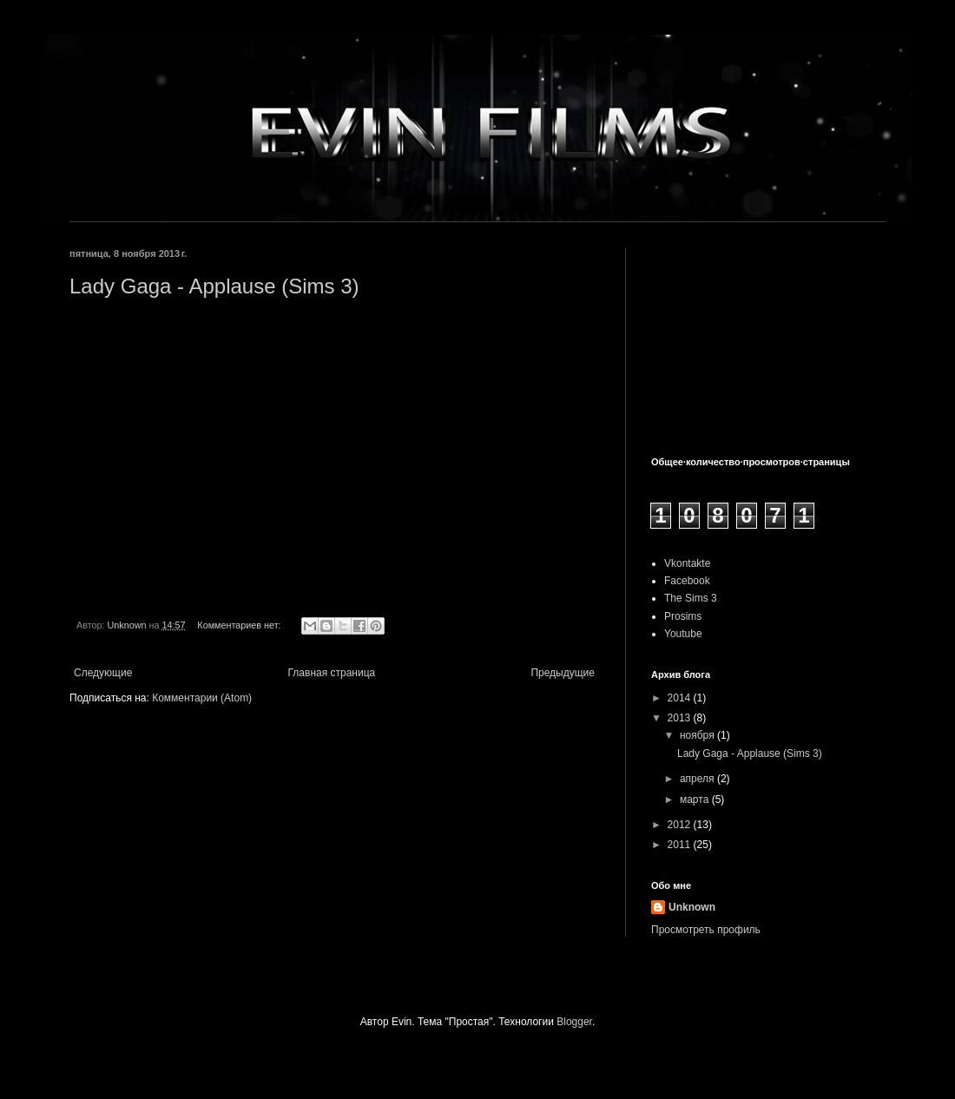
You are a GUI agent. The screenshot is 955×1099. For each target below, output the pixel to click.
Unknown (691, 907)
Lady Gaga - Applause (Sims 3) (214, 286)
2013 (681, 718)
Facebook (687, 581)
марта (696, 799)
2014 (681, 698)
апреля (698, 779)
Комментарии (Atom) (202, 698)
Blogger (574, 1022)
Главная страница (332, 673)
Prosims (682, 616)
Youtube (683, 634)
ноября (698, 735)
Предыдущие (562, 673)
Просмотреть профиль (706, 930)
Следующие (103, 673)
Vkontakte (687, 563)
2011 (681, 845)
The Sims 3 (690, 598)
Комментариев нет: (240, 625)
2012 (681, 825)
